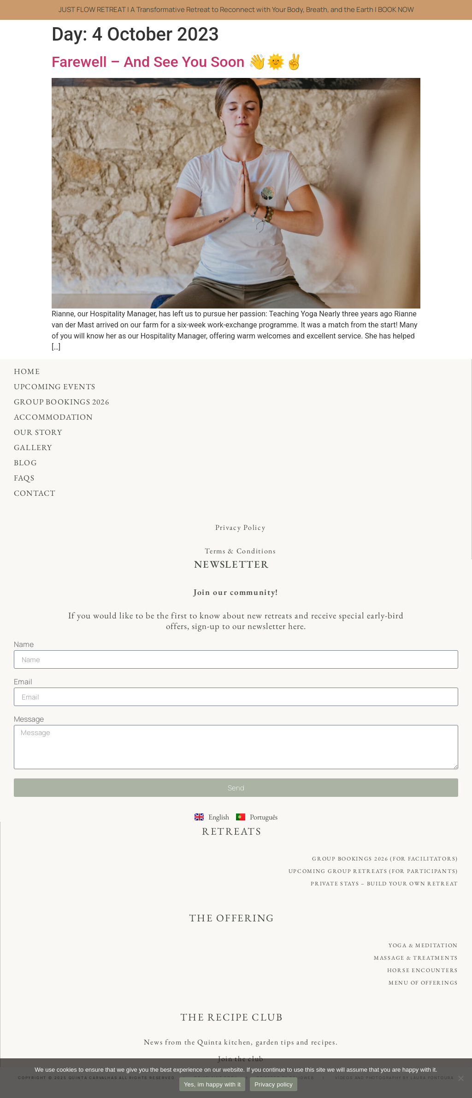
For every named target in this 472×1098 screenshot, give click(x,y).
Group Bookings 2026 (61, 402)
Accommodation (53, 417)
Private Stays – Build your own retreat (384, 883)
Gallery (33, 447)
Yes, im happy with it (212, 1084)
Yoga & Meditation (423, 945)
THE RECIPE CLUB (231, 1017)
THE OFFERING (232, 918)
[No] (460, 1078)
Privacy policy (273, 1084)
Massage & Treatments (416, 957)
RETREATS (231, 831)
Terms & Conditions (240, 551)
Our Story (38, 432)
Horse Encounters (422, 970)
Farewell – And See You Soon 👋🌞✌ (179, 62)
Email (23, 682)
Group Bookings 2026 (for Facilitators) (385, 858)
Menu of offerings (423, 982)
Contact (34, 493)
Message (29, 719)
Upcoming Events (54, 386)
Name (24, 645)
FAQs (24, 478)
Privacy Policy (240, 527)
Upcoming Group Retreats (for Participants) (373, 871)
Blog (25, 462)
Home (27, 371)
